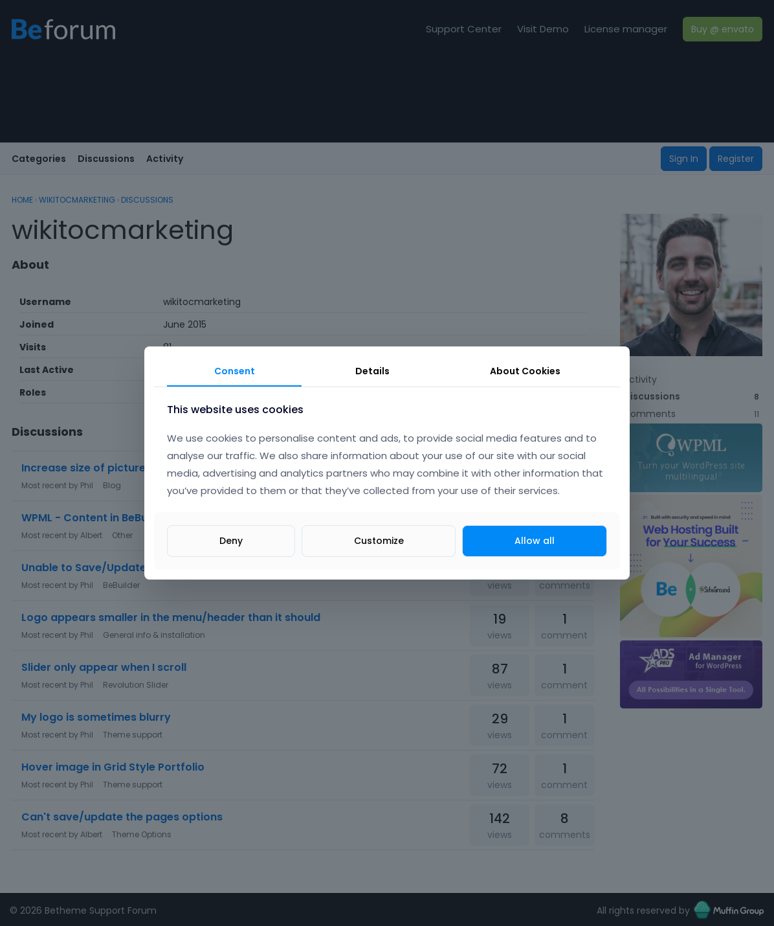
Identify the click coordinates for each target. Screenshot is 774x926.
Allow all (534, 540)
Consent (234, 371)
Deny (231, 540)
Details (372, 371)
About (525, 371)
